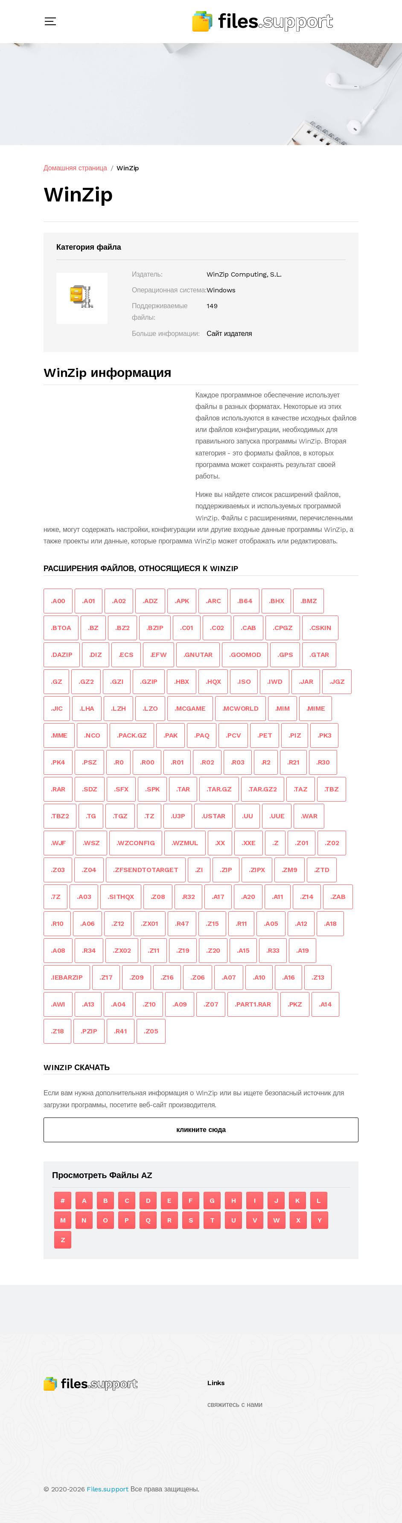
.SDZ (89, 789)
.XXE (249, 843)
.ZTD (321, 870)
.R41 (120, 1031)
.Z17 (106, 977)
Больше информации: (166, 334)
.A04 (118, 1004)
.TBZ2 (60, 816)
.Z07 (211, 1004)
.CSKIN (320, 628)
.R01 (177, 762)
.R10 (57, 923)
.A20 (248, 897)
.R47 (182, 923)
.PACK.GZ (132, 735)
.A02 (119, 601)
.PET (264, 735)
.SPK (152, 789)
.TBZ (331, 789)
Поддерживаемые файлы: (159, 311)
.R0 (118, 762)
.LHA (86, 708)
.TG (91, 816)
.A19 (302, 950)
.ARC (213, 601)
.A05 (271, 923)
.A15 (243, 950)
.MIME (315, 708)
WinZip (128, 168)
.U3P (178, 816)
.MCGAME (190, 708)
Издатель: (147, 274)
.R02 (207, 762)
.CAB (248, 628)
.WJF (58, 843)
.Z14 (307, 897)
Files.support (107, 1489)
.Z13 (318, 977)
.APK (182, 601)
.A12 (301, 923)
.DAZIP (62, 655)
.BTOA (61, 628)
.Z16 (167, 977)
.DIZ (95, 655)
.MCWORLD (240, 708)
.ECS (126, 655)
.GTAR (319, 655)
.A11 (277, 897)
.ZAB (338, 897)
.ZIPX (257, 870)
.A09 (179, 1004)
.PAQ (201, 735)
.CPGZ (283, 628)
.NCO (92, 735)
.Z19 (182, 950)
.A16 (288, 977)
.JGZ (336, 681)
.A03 (84, 897)
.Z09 (136, 977)
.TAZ (301, 789)
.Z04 (89, 870)
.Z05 (151, 1031)
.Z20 (213, 950)
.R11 (241, 923)
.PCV (233, 735)
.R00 (147, 762)
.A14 (325, 1004)
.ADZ (150, 601)
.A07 (228, 977)
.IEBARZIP (67, 977)
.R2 (266, 762)
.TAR (183, 789)
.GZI (116, 681)
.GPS (285, 655)
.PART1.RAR (253, 1004)
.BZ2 (122, 628)
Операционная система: (169, 290)
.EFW (158, 655)
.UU (247, 816)
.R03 (238, 762)
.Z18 (57, 1031)
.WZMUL (185, 843)
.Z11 (154, 950)
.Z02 (332, 843)
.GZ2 (86, 681)
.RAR (58, 789)
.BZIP (154, 628)
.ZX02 (122, 950)
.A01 (88, 601)
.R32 (188, 897)
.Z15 (212, 923)
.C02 (217, 628)
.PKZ (295, 1004)
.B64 (244, 601)
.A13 (88, 1004)
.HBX (181, 681)
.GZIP (148, 681)
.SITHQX (121, 897)
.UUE (276, 816)
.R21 (293, 762)
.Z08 (158, 897)
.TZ (149, 816)
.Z (275, 843)
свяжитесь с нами (234, 1404)
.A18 (330, 923)
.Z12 (117, 923)
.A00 (58, 601)
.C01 (186, 628)
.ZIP (226, 870)
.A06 (87, 923)
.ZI (199, 870)
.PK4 (58, 762)
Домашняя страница (75, 168)
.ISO (244, 681)
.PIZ (294, 735)
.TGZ (120, 816)
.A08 (58, 950)
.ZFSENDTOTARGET (145, 870)
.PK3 (324, 735)
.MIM (282, 708)
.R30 (323, 762)
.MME (59, 735)
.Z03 (58, 870)
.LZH (118, 708)
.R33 (273, 950)
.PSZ (89, 762)
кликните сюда (201, 1130)
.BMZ (308, 601)
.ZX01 (149, 923)
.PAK (170, 735)
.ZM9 (289, 870)
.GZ (56, 681)
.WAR (309, 816)
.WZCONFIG (136, 843)
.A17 (218, 897)
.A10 (259, 977)
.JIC (57, 708)
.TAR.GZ (219, 789)
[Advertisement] (115, 449)
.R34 (89, 950)
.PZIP (89, 1031)
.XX (220, 843)
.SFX (121, 789)
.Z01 (301, 843)
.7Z (55, 897)
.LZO (150, 708)
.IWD (274, 681)
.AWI (58, 1004)
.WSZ (91, 843)
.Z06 (197, 977)
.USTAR (213, 816)
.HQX (213, 681)
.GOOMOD (245, 655)
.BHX (276, 601)
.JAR (306, 681)
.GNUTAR (198, 655)
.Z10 (149, 1004)
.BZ (93, 628)
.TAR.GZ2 (262, 789)
